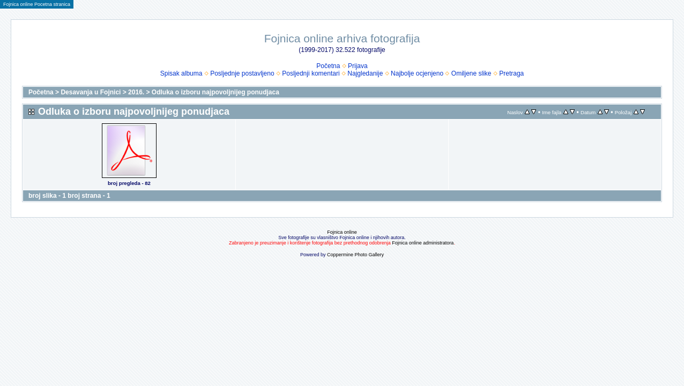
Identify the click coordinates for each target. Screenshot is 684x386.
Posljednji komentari (310, 73)
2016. (136, 92)
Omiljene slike (471, 73)
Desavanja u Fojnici (91, 92)
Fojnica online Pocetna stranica (36, 4)
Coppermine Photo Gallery (355, 254)
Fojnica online (342, 232)
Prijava (358, 66)
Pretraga (511, 73)
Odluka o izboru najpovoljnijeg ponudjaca (215, 92)
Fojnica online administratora (422, 243)
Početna (328, 66)
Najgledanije (365, 73)
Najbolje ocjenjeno (417, 73)
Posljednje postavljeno (242, 73)
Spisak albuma (181, 73)
